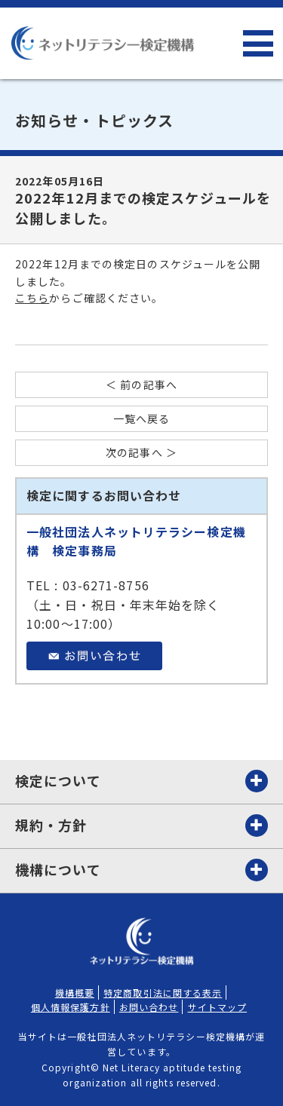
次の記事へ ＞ (141, 453)
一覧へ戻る (142, 419)
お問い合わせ (149, 1006)
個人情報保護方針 (70, 1006)
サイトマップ (218, 1006)
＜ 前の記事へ (141, 385)
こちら (32, 297)
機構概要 (74, 992)
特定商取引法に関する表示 (162, 992)
